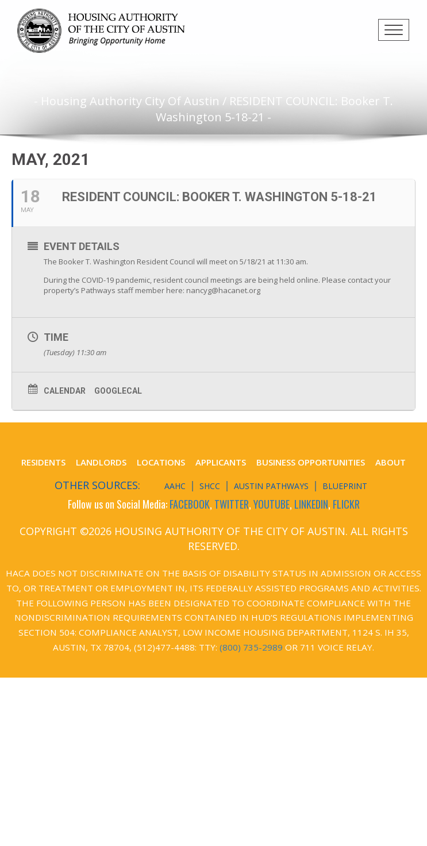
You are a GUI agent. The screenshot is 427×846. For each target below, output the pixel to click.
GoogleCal (118, 390)
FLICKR (346, 504)
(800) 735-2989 (251, 647)
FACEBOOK (190, 504)
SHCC (209, 485)
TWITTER (231, 504)
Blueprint (344, 485)
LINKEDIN (311, 504)
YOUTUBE (271, 504)
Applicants (220, 462)
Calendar (65, 390)
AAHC (175, 485)
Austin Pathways (271, 485)
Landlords (101, 462)
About (390, 462)
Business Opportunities (310, 462)
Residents (43, 462)
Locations (161, 462)
